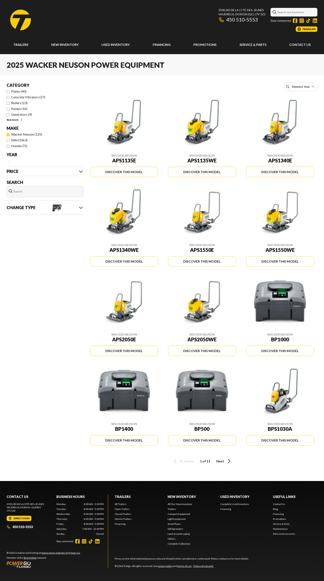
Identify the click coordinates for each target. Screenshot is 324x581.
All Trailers (120, 504)
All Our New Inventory (180, 504)
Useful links (284, 497)
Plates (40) (18, 91)
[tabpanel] (80, 519)
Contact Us (300, 44)
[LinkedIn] (314, 20)
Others (172, 538)
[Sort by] (300, 86)
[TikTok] (308, 20)
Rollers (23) (19, 103)
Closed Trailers (123, 514)
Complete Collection (179, 543)
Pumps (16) (19, 109)
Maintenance (280, 528)
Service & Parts (253, 44)
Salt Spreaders (175, 528)
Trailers (20, 44)
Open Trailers (122, 509)
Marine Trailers (123, 518)
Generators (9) (21, 114)
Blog (275, 509)
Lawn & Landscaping (179, 533)
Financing (162, 44)
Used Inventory (115, 44)
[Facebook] (295, 20)
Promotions (205, 44)
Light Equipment (177, 518)
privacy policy (165, 566)
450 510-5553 (238, 20)
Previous (183, 461)
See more (15, 119)
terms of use (184, 566)
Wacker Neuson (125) (26, 134)
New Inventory (65, 44)
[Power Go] (44, 564)
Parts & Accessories (284, 533)
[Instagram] (301, 20)
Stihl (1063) (19, 140)
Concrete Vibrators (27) (28, 97)
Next (224, 461)
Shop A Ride (30, 557)
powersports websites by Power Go (60, 552)
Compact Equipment (179, 514)
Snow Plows (174, 523)
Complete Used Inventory (234, 504)
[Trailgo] (21, 20)
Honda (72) (19, 146)
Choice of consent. (203, 566)
